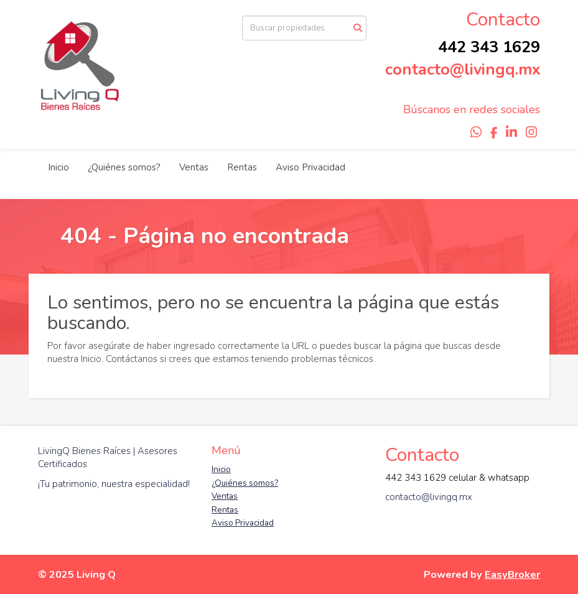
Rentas (242, 167)
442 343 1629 (489, 47)
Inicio (58, 167)
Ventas (193, 167)
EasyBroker (512, 574)
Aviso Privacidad (310, 167)
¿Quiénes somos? (124, 167)
